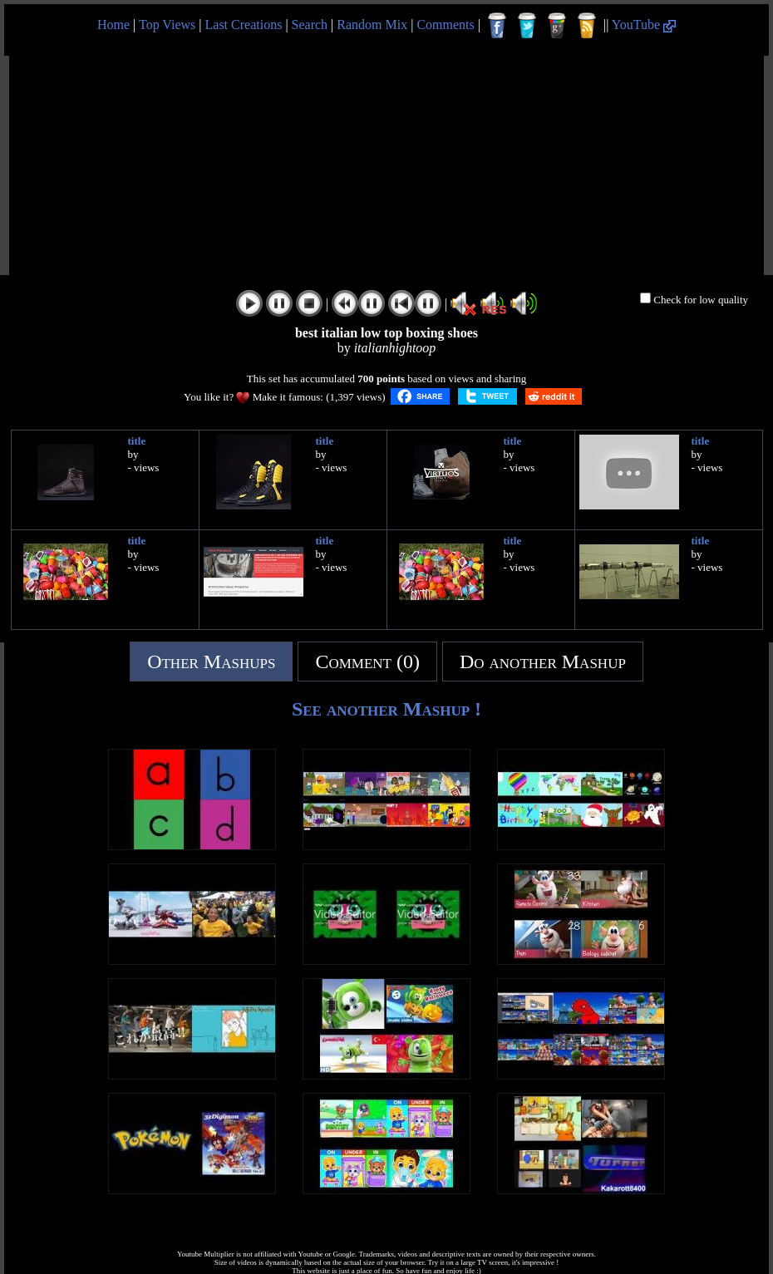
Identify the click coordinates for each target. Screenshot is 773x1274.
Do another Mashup (543, 661)
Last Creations (244, 24)
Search (310, 24)
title (137, 441)
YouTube (644, 24)
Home (113, 24)
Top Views (167, 24)
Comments (445, 24)
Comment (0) (367, 661)
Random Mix (372, 24)
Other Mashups (211, 661)
